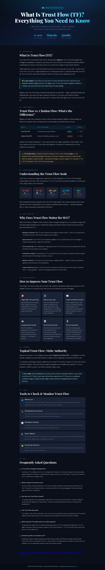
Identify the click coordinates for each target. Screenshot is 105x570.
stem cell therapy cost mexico (47, 552)
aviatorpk (60, 552)
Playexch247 (68, 552)
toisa (35, 552)
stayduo (22, 552)
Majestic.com (74, 566)
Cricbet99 (75, 552)
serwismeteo (29, 552)
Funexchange (24, 555)
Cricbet (81, 552)
